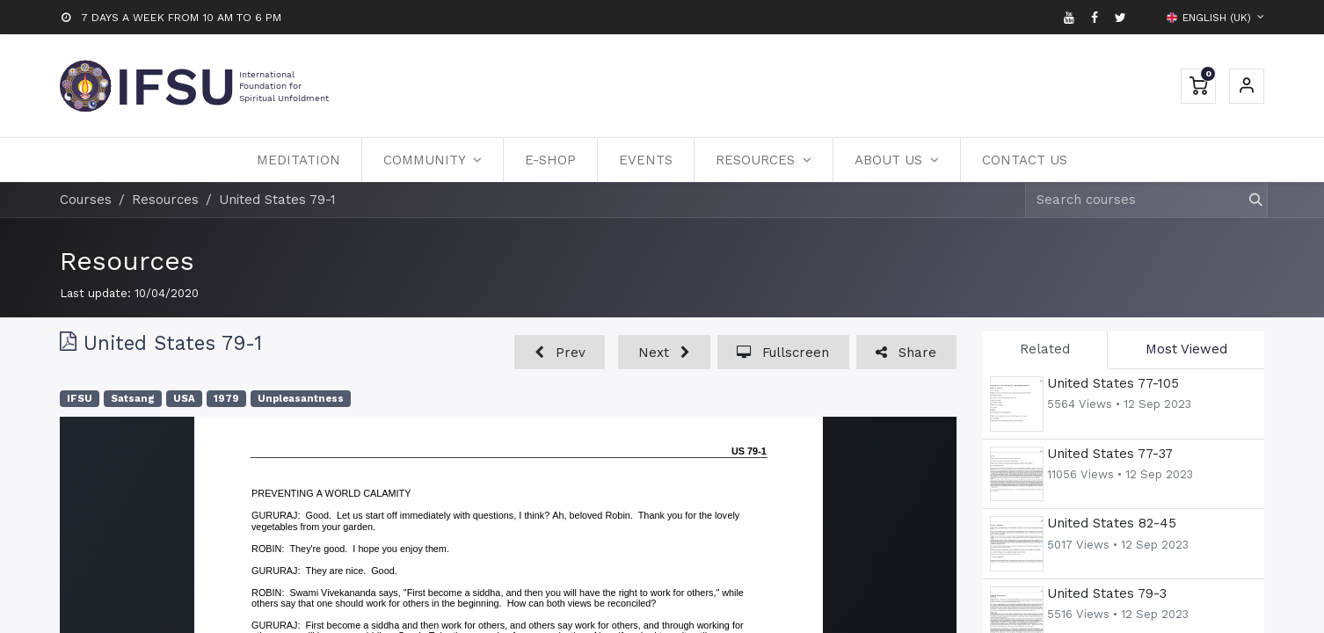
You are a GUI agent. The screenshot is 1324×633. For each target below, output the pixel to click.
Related (1045, 349)
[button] (559, 352)
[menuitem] (298, 160)
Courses (86, 199)
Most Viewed (1186, 349)
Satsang (133, 398)
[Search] (1248, 200)
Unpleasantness (301, 398)
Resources (127, 260)
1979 (226, 398)
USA (184, 398)
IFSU (79, 398)
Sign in (1246, 86)
